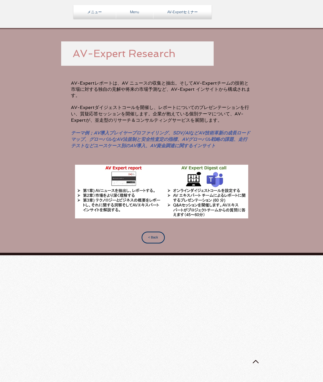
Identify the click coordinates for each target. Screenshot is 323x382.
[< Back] (153, 237)
